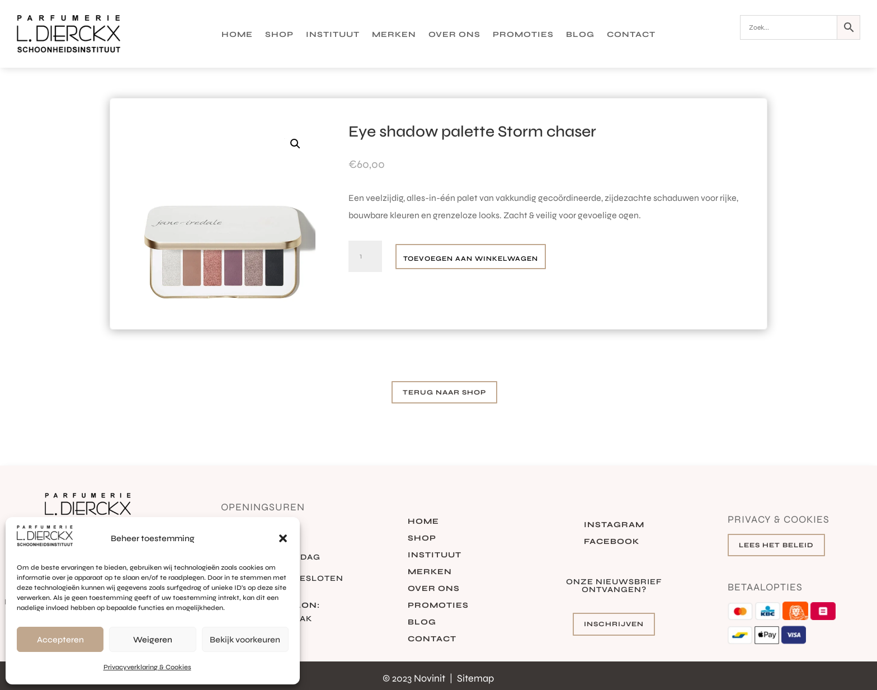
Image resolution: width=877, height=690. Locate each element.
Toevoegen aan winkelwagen (470, 258)
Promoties (523, 35)
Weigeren (152, 640)
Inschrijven (614, 624)
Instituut (333, 35)
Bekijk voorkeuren (245, 640)
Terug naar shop (444, 392)
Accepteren (60, 640)
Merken (394, 35)
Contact (631, 35)
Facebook (611, 542)
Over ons (454, 35)
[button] (283, 538)
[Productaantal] (365, 256)
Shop (279, 35)
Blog (580, 35)
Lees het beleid (776, 545)
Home (237, 35)
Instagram (614, 525)
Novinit (430, 678)
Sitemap (475, 678)
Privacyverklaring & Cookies (147, 667)
